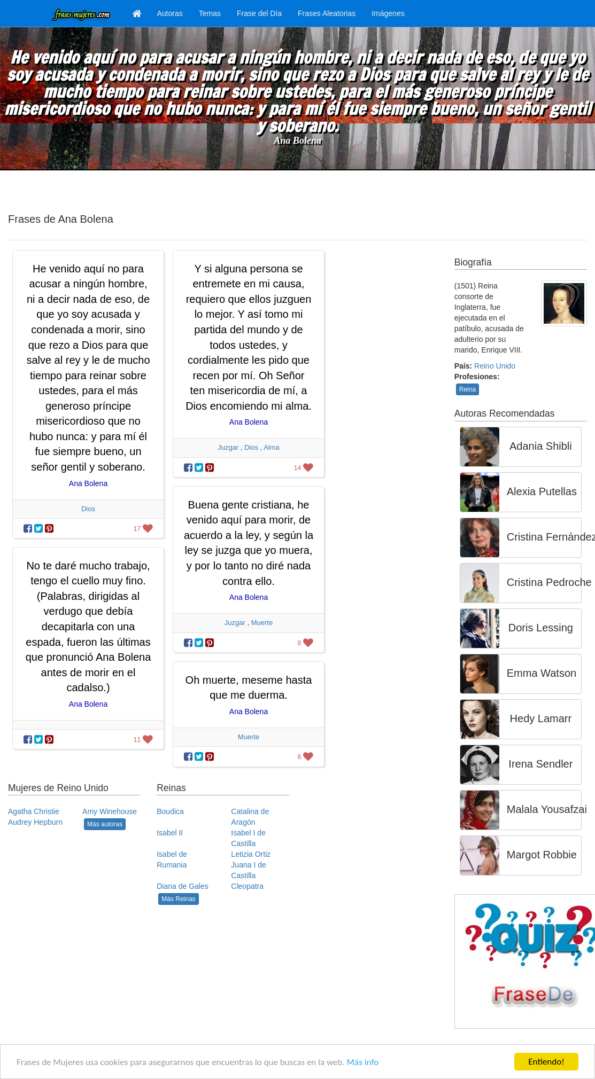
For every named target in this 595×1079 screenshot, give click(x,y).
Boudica (170, 811)
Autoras (170, 13)
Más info (363, 1062)
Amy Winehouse (109, 811)
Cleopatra (247, 886)
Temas (210, 13)
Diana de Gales (182, 886)
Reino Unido (494, 366)
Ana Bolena (297, 140)
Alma (272, 447)
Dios (88, 509)
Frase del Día (259, 13)
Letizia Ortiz (251, 854)
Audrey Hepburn (35, 822)
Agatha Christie (33, 811)
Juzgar (228, 447)
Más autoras (104, 824)
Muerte (262, 623)
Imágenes (388, 13)
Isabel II (170, 832)
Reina (467, 389)
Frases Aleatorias (327, 13)
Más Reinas (178, 899)
